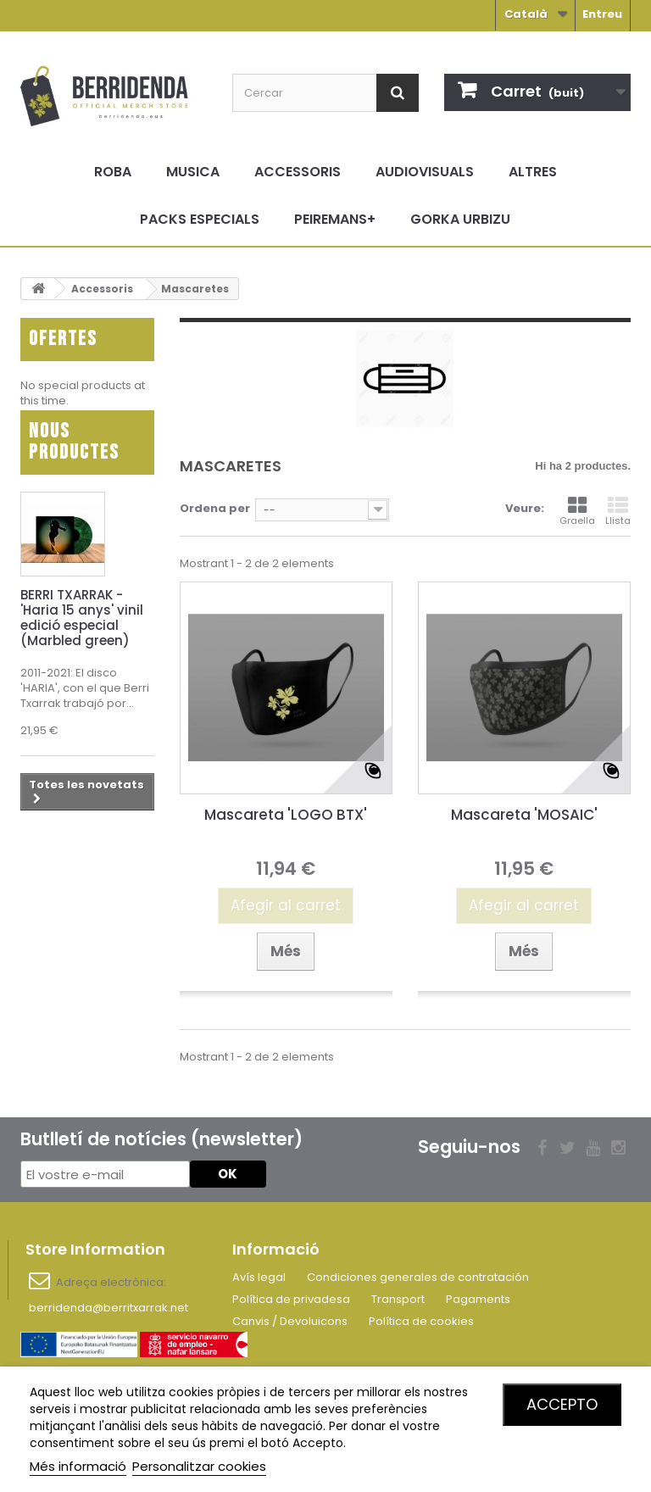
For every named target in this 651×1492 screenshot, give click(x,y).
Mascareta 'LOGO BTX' (285, 815)
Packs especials (199, 219)
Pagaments (478, 1299)
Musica (193, 171)
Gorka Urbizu (460, 219)
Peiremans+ (335, 219)
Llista (618, 511)
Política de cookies (421, 1321)
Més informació (78, 1466)
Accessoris (297, 171)
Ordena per (215, 508)
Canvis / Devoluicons (290, 1321)
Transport (398, 1299)
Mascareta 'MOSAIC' (524, 815)
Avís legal (259, 1277)
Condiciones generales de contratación (418, 1277)
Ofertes (63, 338)
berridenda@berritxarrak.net (108, 1308)
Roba (112, 171)
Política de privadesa (291, 1299)
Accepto (562, 1404)
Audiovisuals (425, 171)
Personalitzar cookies (199, 1466)
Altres (533, 171)
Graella (577, 511)
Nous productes (74, 465)
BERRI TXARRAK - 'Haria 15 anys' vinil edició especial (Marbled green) (81, 641)
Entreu (602, 14)
